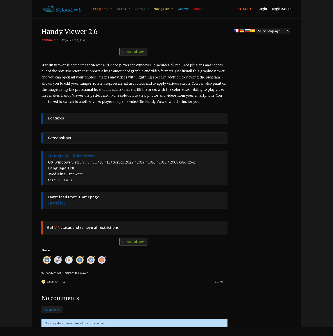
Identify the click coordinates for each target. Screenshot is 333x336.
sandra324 (53, 281)
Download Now (133, 52)
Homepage (58, 156)
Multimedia (49, 40)
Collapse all (52, 310)
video (75, 272)
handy (49, 272)
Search (245, 9)
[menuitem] (102, 9)
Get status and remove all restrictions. (83, 227)
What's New (84, 156)
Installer (56, 203)
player (84, 272)
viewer (58, 272)
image (67, 272)
